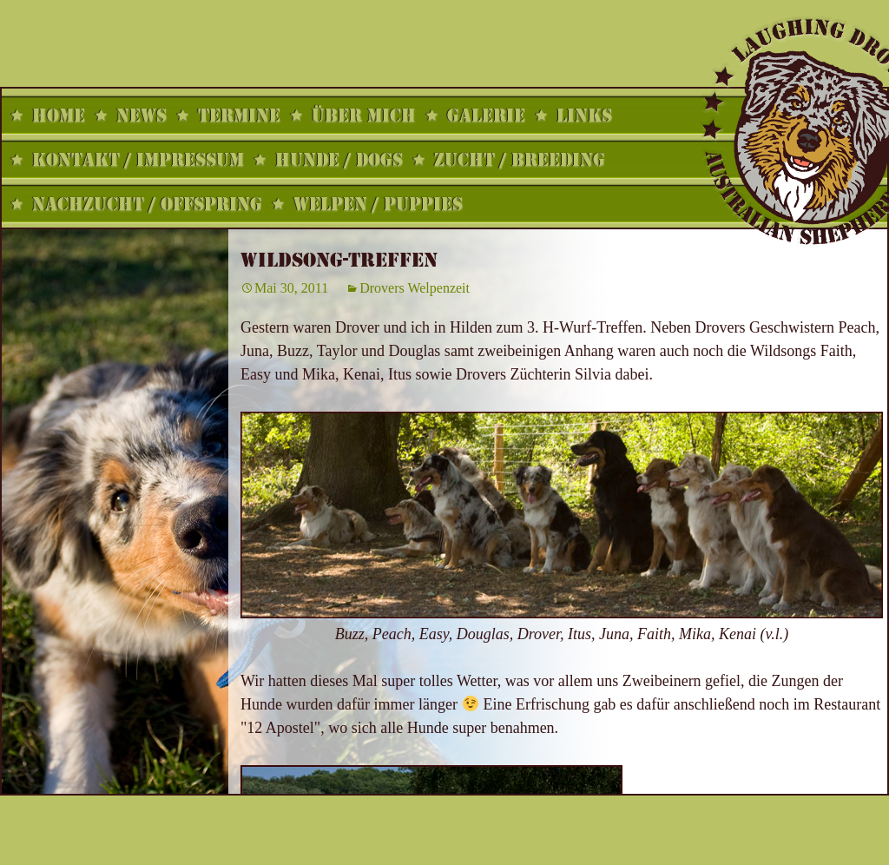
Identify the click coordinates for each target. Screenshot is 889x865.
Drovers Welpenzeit (414, 288)
